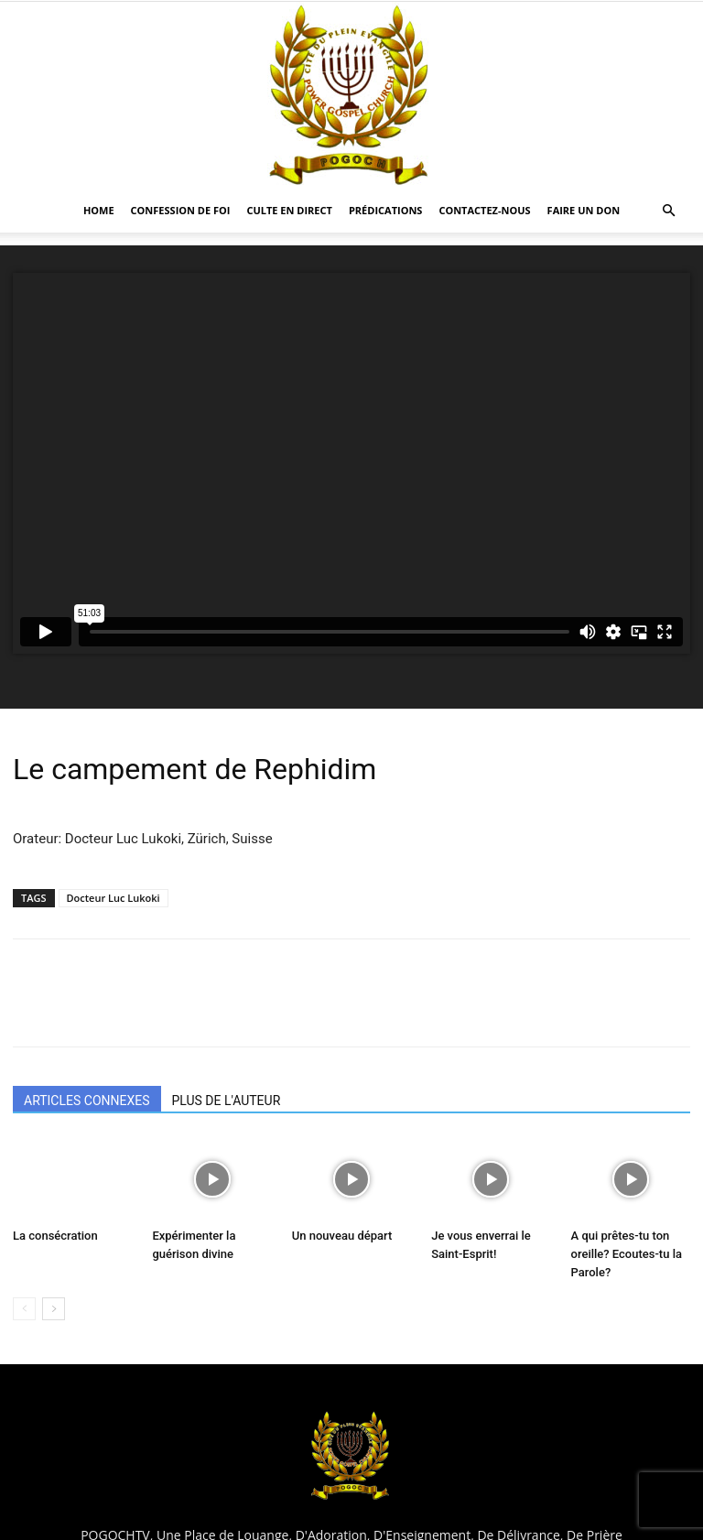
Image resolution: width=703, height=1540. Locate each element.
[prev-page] (24, 1308)
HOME (98, 210)
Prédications (385, 210)
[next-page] (53, 1308)
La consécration (55, 1235)
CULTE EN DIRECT (288, 210)
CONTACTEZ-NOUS (484, 210)
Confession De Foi (181, 210)
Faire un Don (584, 210)
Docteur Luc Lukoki (113, 898)
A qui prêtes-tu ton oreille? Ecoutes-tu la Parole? (626, 1254)
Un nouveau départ (342, 1235)
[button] (668, 211)
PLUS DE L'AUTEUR (226, 1100)
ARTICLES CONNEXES (87, 1100)
